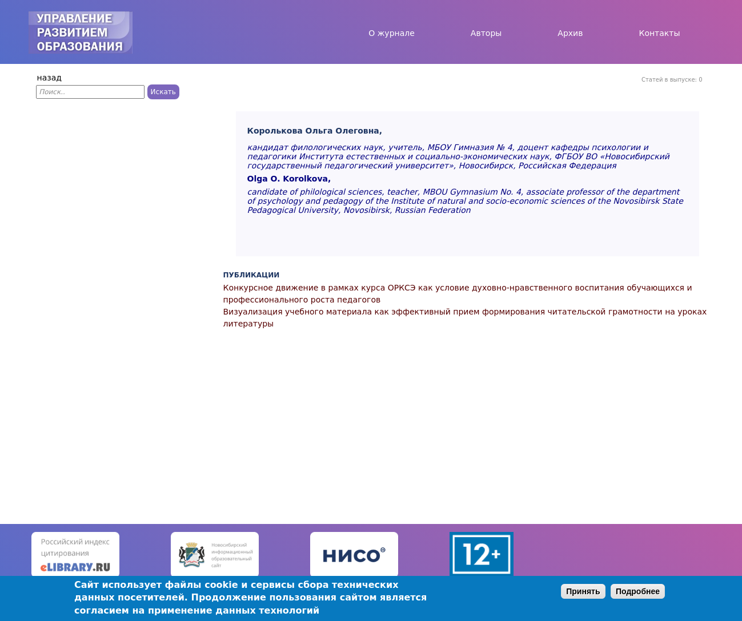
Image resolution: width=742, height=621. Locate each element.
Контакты (659, 33)
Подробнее (638, 591)
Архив (570, 33)
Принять (583, 591)
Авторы (486, 33)
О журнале (391, 33)
